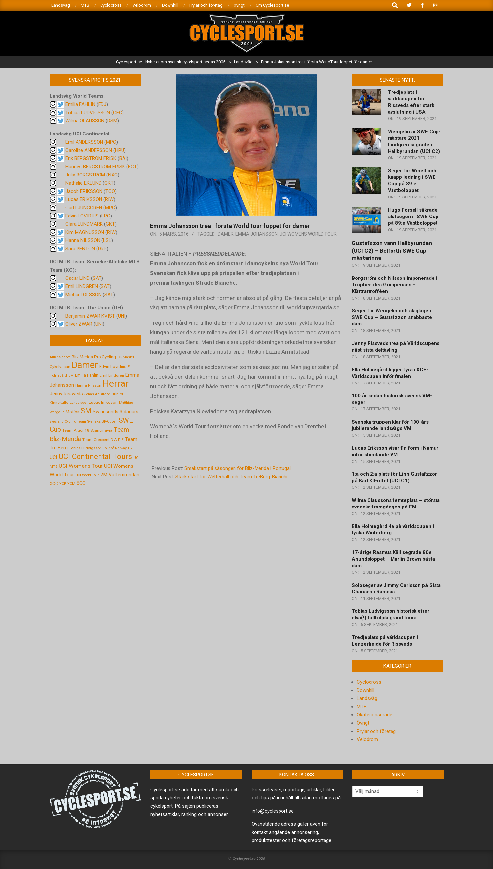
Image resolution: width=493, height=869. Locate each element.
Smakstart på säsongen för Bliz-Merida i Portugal (237, 468)
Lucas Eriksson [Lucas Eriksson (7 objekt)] (103, 402)
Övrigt (363, 723)
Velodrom (367, 739)
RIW (109, 199)
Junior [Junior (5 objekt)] (117, 394)
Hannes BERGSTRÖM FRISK (95, 167)
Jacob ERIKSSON (83, 191)
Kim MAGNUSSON (84, 232)
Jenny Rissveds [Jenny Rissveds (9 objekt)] (66, 394)
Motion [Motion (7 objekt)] (72, 411)
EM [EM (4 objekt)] (71, 375)
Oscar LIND (77, 278)
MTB (362, 707)
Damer (226, 234)
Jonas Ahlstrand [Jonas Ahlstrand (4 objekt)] (97, 394)
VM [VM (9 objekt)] (103, 475)
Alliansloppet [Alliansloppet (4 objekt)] (60, 357)
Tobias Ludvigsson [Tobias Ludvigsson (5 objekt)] (85, 448)
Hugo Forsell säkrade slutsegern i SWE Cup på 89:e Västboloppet (413, 216)
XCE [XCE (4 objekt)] (62, 484)
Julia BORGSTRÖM (85, 175)
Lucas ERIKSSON (83, 199)
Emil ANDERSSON (84, 142)
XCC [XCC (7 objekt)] (54, 483)
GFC (117, 112)
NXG (113, 175)
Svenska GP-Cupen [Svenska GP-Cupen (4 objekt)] (102, 421)
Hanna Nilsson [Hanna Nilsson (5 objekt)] (88, 385)
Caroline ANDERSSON (88, 150)
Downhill (365, 690)
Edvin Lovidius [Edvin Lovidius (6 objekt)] (112, 366)
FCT (132, 167)
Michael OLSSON (83, 295)
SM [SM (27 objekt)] (86, 411)
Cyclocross (369, 682)
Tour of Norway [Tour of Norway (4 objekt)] (115, 448)
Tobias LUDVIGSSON (87, 112)
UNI (121, 316)
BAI (123, 158)
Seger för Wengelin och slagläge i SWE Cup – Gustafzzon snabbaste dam (392, 317)
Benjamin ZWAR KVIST (90, 316)
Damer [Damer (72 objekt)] (85, 365)
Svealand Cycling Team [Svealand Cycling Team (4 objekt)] (68, 421)
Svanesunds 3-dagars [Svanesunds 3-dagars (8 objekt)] (115, 411)
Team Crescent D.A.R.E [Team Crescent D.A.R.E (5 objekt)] (103, 439)
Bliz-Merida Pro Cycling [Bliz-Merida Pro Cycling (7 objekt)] (94, 356)
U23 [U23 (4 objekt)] (131, 448)
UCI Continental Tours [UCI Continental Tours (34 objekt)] (95, 456)
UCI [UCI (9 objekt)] (53, 457)
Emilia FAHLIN (80, 104)
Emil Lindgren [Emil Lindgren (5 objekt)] (112, 375)
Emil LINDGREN (81, 286)
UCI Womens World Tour (308, 234)
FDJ (102, 104)
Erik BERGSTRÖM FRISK (90, 158)
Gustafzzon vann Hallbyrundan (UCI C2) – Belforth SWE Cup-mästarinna (392, 250)
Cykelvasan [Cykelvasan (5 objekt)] (60, 366)
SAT (97, 278)
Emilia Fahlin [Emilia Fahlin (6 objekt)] (86, 375)
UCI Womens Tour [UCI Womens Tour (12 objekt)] (81, 466)
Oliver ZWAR (78, 324)
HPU (119, 150)
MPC (111, 142)
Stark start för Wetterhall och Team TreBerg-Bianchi (231, 477)
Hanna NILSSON (82, 240)
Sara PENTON (80, 249)
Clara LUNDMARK (84, 224)
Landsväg (367, 698)
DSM (112, 121)
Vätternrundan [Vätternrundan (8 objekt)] (124, 474)
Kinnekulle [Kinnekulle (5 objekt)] (59, 402)
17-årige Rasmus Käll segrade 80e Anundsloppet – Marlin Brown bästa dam (393, 559)
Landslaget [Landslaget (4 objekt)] (78, 403)
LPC (105, 216)
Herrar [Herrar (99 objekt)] (115, 383)
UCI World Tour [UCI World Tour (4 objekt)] (87, 475)
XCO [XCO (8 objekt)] (81, 483)
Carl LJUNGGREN (83, 208)
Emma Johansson (256, 234)
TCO (110, 191)
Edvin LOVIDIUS (82, 216)
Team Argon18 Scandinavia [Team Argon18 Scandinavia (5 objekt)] (87, 430)
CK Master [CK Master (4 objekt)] (125, 357)
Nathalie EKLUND (83, 183)
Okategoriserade (374, 715)
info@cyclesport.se (273, 811)
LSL (107, 240)
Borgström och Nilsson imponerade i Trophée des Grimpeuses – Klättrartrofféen (394, 284)
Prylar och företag (376, 731)
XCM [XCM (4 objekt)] (71, 484)
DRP (102, 249)
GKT (109, 183)
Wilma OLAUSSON (84, 121)
